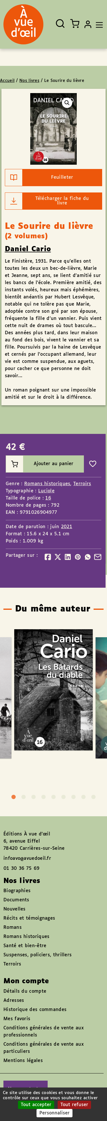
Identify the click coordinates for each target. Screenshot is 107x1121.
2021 (66, 526)
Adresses (13, 1000)
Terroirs (82, 483)
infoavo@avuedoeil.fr (27, 858)
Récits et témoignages (29, 918)
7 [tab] (73, 797)
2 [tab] (23, 797)
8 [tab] (83, 797)
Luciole (46, 491)
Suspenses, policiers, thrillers (37, 955)
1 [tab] (13, 797)
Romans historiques (47, 483)
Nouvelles (14, 909)
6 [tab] (63, 797)
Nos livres (29, 81)
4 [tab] (43, 797)
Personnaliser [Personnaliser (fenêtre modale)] (54, 1113)
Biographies (17, 890)
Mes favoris (16, 1018)
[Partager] (47, 556)
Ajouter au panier (39, 464)
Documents (16, 900)
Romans (12, 927)
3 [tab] (33, 797)
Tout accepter (36, 1104)
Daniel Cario (28, 249)
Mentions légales (23, 1060)
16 (48, 498)
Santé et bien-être (24, 945)
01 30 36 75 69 (21, 868)
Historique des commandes (34, 1009)
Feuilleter (39, 177)
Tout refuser (74, 1104)
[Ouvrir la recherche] (60, 23)
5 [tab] (53, 797)
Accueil (7, 81)
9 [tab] (93, 797)
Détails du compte (24, 991)
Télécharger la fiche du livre (47, 201)
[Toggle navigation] (98, 24)
